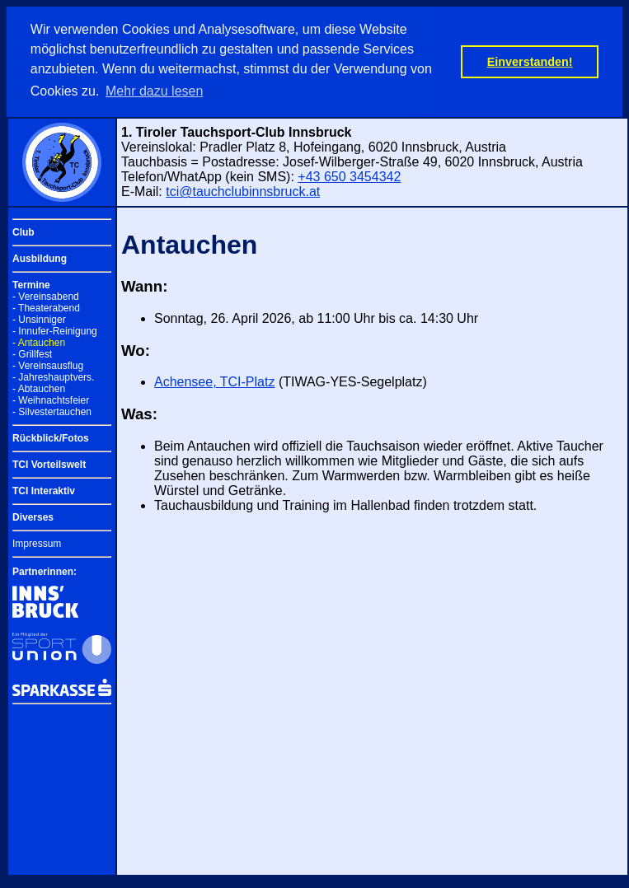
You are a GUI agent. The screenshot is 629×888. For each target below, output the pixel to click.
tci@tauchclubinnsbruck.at (243, 192)
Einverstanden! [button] (530, 61)
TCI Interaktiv (43, 491)
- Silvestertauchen (52, 412)
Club (23, 232)
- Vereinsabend (45, 296)
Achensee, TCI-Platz (214, 382)
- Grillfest (32, 354)
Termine (31, 285)
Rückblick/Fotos (50, 438)
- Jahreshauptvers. (53, 377)
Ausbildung (39, 258)
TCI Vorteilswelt (49, 464)
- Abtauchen (38, 389)
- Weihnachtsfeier (50, 400)
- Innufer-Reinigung (54, 331)
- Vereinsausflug (47, 366)
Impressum (36, 543)
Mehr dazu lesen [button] (154, 91)
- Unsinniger (39, 319)
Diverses (33, 517)
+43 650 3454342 (349, 177)
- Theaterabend (46, 308)
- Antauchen (38, 342)
